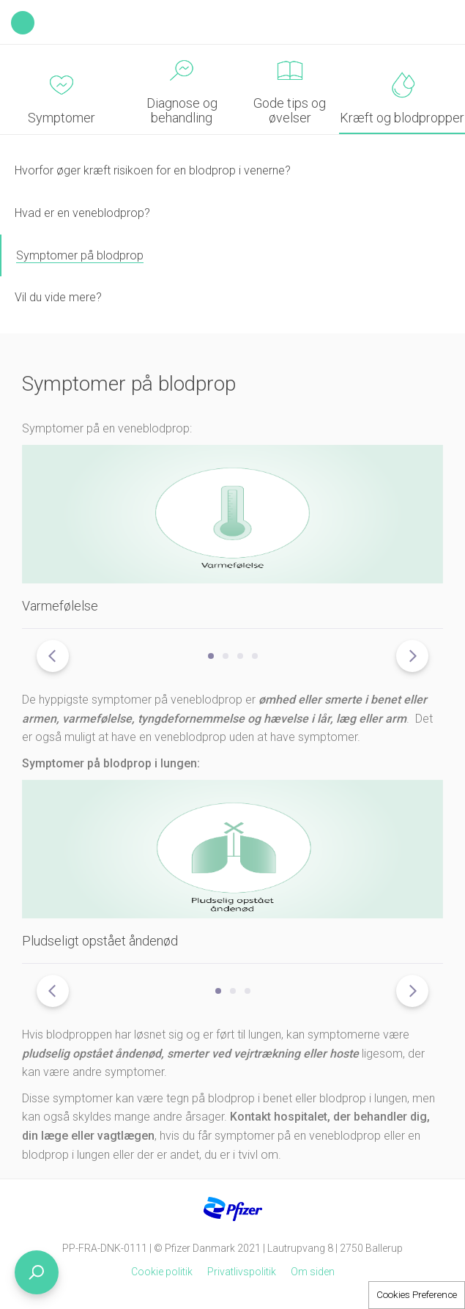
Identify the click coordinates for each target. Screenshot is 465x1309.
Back (22, 22)
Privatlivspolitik (241, 1271)
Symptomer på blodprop (80, 255)
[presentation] (53, 656)
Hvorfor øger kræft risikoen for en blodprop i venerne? (153, 170)
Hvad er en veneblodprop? (82, 213)
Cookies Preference (416, 1294)
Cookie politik (162, 1271)
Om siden (313, 1271)
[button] (211, 656)
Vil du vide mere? (58, 297)
